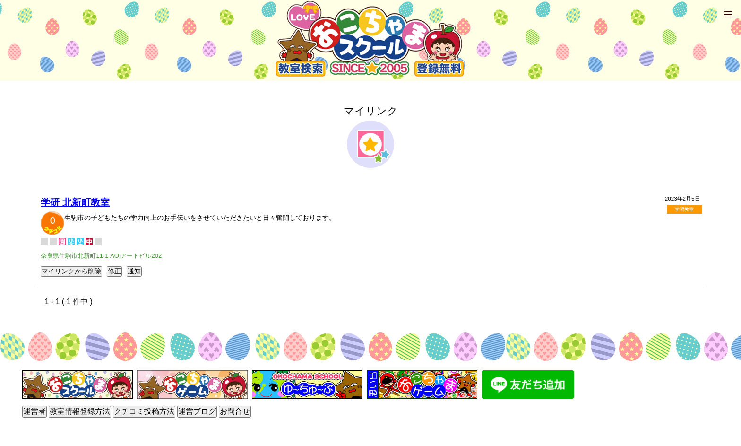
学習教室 (684, 209)
